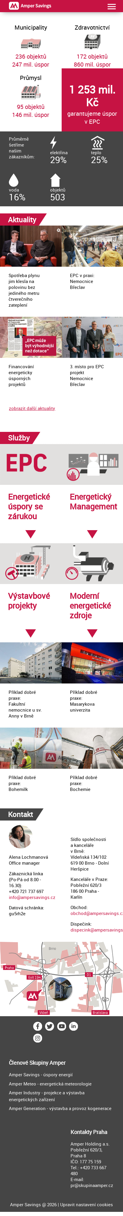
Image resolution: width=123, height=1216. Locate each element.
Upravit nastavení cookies (86, 1204)
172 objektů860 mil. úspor (92, 43)
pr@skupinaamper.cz (92, 1185)
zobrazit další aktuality (32, 408)
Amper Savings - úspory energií (41, 1074)
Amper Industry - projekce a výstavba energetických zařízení (46, 1096)
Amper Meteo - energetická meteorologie (50, 1084)
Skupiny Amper (47, 1062)
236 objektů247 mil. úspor (31, 43)
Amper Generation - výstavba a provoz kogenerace (60, 1108)
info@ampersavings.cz (32, 897)
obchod (78, 913)
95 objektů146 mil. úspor (31, 93)
